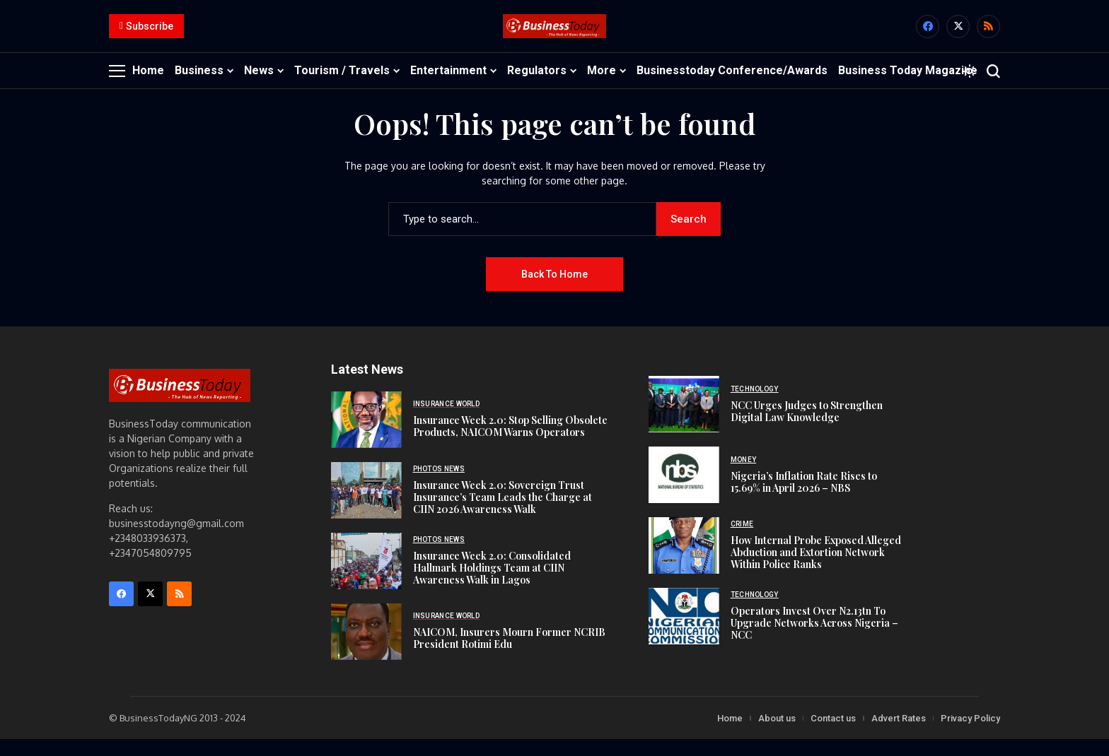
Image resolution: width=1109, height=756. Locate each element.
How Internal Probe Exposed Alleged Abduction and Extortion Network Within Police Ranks (816, 569)
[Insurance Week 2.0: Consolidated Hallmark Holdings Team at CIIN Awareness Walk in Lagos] (366, 577)
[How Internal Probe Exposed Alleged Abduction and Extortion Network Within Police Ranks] (684, 562)
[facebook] (927, 35)
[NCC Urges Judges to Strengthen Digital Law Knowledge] (684, 421)
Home (730, 734)
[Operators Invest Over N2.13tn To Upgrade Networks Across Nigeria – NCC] (684, 633)
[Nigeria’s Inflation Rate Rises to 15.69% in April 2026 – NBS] (684, 491)
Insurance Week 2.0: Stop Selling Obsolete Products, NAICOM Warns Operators (510, 443)
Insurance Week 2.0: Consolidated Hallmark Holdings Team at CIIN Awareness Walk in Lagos (492, 584)
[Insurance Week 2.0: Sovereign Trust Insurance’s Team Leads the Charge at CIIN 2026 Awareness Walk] (366, 506)
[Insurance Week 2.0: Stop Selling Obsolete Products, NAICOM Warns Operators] (366, 436)
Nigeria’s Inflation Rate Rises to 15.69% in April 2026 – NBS (804, 498)
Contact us (833, 734)
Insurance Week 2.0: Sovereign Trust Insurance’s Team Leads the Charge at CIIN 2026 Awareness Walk (502, 513)
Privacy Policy (970, 734)
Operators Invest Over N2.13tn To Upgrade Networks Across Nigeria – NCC (814, 639)
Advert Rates (898, 734)
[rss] (988, 35)
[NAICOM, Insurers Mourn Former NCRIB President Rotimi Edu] (366, 648)
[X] (958, 35)
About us (777, 734)
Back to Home (554, 290)
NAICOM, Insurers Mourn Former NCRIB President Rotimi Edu (509, 655)
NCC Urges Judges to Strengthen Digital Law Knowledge (807, 427)
